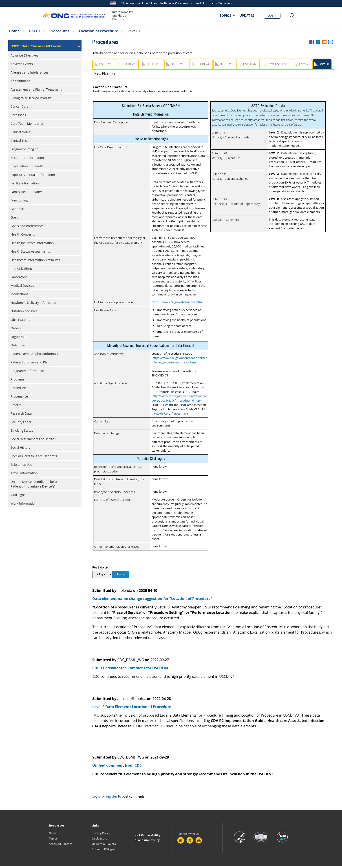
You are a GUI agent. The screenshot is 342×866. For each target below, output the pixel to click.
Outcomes (18, 345)
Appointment (20, 81)
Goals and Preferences (27, 226)
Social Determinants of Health (32, 439)
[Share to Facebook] (311, 42)
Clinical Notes (20, 132)
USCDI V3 (153, 64)
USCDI (34, 30)
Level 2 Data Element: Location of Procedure (131, 706)
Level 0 (324, 64)
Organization (20, 337)
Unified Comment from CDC (117, 765)
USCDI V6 (249, 64)
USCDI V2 (128, 64)
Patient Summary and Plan (30, 362)
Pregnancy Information (27, 371)
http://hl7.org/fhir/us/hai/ (169, 413)
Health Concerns (23, 234)
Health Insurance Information (32, 243)
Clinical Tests (20, 140)
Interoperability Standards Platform (121, 15)
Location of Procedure (98, 30)
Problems (17, 379)
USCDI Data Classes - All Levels (36, 46)
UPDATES (247, 15)
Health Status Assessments (30, 251)
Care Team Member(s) (27, 123)
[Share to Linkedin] (318, 42)
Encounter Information (27, 157)
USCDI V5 (226, 64)
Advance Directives (24, 55)
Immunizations (21, 268)
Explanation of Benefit (27, 166)
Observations (20, 319)
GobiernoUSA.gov (103, 849)
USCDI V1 (105, 64)
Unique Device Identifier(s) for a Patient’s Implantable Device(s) (34, 483)
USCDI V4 (202, 64)
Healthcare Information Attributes (35, 260)
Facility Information (25, 183)
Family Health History (26, 192)
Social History (20, 447)
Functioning (19, 200)
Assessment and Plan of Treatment (36, 89)
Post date (100, 567)
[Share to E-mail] (324, 42)
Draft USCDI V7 (277, 64)
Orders (16, 328)
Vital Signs (18, 495)
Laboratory (19, 277)
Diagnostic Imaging (24, 149)
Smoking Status (22, 430)
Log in (272, 15)
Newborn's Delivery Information (34, 302)
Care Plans (18, 115)
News (52, 833)
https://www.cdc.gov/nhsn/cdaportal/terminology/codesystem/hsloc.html (179, 360)
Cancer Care (19, 106)
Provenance (19, 396)
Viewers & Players (104, 844)
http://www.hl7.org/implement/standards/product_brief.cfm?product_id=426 (179, 398)
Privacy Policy (101, 833)
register (111, 796)
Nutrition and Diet (24, 311)
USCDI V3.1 (178, 64)
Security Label (21, 422)
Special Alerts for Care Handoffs (34, 456)
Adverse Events (22, 64)
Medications (19, 294)
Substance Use (21, 464)
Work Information (24, 503)
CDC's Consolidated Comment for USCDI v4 (130, 667)
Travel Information (24, 473)
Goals (15, 217)
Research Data (21, 413)
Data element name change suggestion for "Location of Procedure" (152, 598)
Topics (53, 838)
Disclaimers (99, 838)
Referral (16, 405)
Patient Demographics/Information (36, 354)
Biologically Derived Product (31, 98)
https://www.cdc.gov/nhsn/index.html (177, 302)
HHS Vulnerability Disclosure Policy (147, 837)
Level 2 (304, 64)
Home (14, 30)
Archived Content (60, 844)
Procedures (59, 30)
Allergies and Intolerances (29, 72)
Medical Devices (22, 285)
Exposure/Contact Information (33, 175)
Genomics (18, 209)
